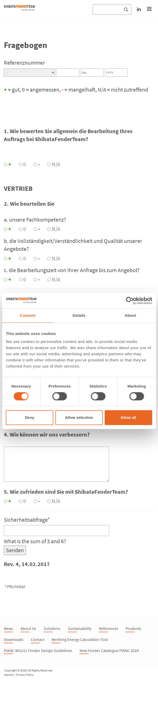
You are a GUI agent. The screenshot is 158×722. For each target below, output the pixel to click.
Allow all (128, 417)
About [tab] (130, 315)
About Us (28, 628)
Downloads (13, 639)
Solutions (52, 628)
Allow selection (79, 417)
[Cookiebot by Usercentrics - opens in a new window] (129, 300)
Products (133, 628)
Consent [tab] (27, 315)
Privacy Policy (25, 675)
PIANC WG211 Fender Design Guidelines (38, 650)
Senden (15, 550)
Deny (29, 417)
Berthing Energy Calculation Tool (80, 639)
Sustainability (79, 628)
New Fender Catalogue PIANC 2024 (109, 650)
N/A (56, 164)
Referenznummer (24, 62)
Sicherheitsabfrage (27, 519)
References (108, 628)
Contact (37, 639)
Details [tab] (79, 315)
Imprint (9, 675)
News (8, 628)
